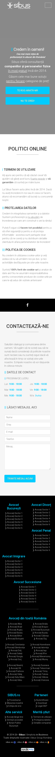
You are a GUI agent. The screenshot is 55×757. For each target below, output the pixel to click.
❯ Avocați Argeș (14, 630)
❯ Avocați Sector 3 (13, 519)
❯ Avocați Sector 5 (13, 525)
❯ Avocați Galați (14, 653)
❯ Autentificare (41, 700)
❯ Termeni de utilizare (41, 717)
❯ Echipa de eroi (13, 706)
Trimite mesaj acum (20, 478)
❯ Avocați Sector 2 (13, 516)
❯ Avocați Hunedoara (40, 644)
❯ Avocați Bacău (15, 633)
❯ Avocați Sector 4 (13, 522)
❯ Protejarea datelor (41, 720)
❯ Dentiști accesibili (14, 720)
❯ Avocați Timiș (40, 671)
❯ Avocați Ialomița (40, 647)
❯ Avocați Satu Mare (14, 677)
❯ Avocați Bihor (15, 635)
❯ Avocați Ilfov (40, 653)
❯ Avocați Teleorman (40, 668)
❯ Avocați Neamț (15, 665)
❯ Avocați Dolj (14, 650)
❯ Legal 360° (41, 706)
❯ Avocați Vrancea (40, 680)
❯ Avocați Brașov (40, 627)
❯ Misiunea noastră (14, 703)
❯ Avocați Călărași (40, 635)
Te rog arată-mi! (27, 90)
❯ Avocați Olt (15, 668)
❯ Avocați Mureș (40, 659)
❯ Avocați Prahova (15, 671)
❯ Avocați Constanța (14, 644)
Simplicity (37, 734)
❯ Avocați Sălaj (15, 674)
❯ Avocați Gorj (15, 659)
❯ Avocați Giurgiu (15, 656)
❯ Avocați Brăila (40, 624)
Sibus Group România (41, 737)
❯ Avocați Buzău (40, 633)
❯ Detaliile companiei (41, 723)
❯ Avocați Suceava (40, 665)
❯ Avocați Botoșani (15, 638)
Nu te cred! (27, 100)
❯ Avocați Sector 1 (13, 513)
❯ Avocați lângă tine (13, 717)
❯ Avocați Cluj (40, 638)
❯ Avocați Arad (15, 627)
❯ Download (41, 703)
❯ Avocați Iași (40, 650)
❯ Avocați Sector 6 (13, 528)
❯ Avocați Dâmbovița (15, 647)
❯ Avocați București (40, 630)
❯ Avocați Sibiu (15, 680)
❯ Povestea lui (14, 700)
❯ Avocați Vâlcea (40, 677)
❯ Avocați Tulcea (40, 674)
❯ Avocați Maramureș (40, 656)
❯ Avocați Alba (15, 624)
